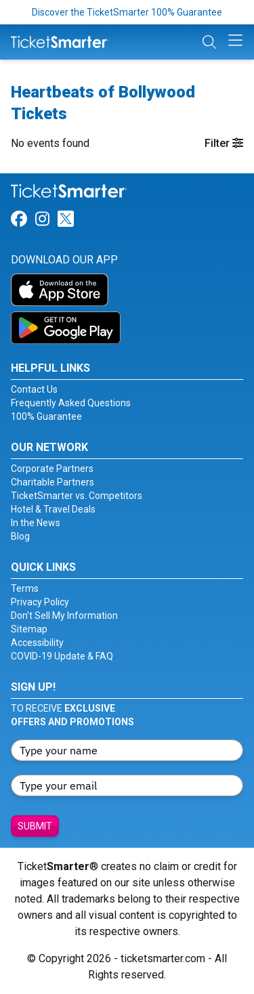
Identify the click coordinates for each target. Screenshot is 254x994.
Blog (20, 536)
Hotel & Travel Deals (53, 509)
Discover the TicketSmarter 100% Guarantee (127, 12)
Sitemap (29, 629)
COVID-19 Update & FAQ (62, 656)
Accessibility (37, 642)
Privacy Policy (40, 602)
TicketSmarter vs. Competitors (76, 495)
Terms (25, 588)
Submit (35, 826)
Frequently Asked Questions (71, 402)
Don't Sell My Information (64, 615)
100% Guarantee (46, 416)
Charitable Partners (52, 482)
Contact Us (34, 389)
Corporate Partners (52, 468)
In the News (35, 522)
